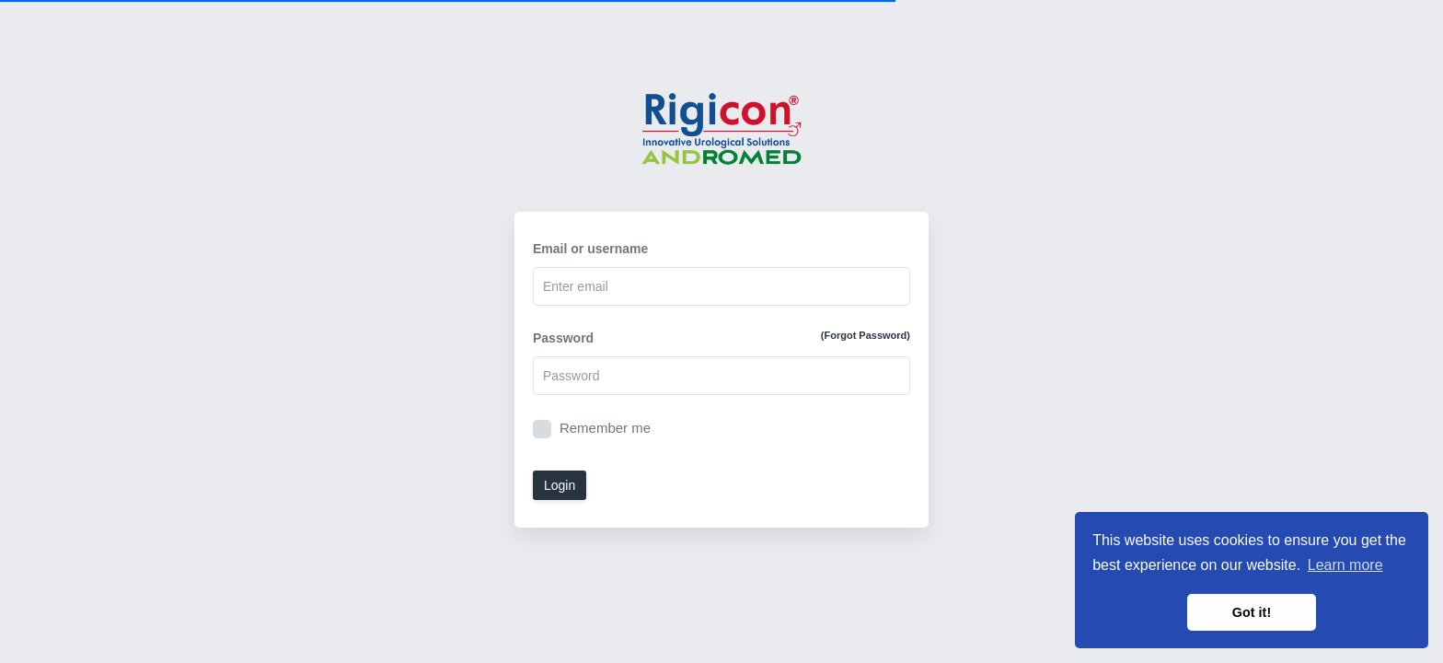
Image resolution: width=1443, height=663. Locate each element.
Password (721, 337)
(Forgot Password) (865, 335)
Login (559, 485)
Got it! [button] (1251, 612)
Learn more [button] (1345, 565)
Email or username (590, 248)
